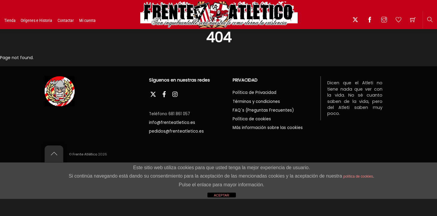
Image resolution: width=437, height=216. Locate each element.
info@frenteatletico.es (172, 122)
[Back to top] (54, 154)
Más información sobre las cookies (268, 127)
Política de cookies (252, 119)
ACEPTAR (221, 195)
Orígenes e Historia (48, 20)
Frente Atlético (85, 154)
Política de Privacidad (254, 92)
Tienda (15, 21)
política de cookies (358, 176)
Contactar (77, 20)
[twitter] (153, 93)
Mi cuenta (98, 20)
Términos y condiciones (256, 101)
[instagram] (175, 93)
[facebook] (164, 93)
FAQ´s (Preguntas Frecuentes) (263, 110)
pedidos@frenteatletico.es (176, 131)
